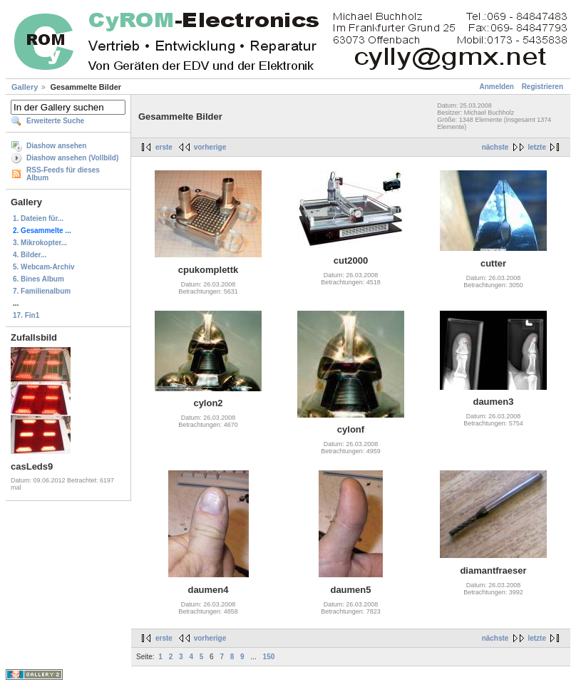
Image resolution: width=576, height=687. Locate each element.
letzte (537, 147)
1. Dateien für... (38, 218)
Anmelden (497, 87)
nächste (495, 147)
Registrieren (542, 87)
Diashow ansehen (56, 146)
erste (164, 147)
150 (269, 657)
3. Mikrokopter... (40, 243)
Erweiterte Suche (55, 121)
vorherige (210, 147)
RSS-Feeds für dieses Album (63, 174)
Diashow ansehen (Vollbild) (72, 158)
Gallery (24, 87)
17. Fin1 (26, 315)
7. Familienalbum (42, 291)
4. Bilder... (29, 255)
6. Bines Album (38, 279)
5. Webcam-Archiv (44, 267)
